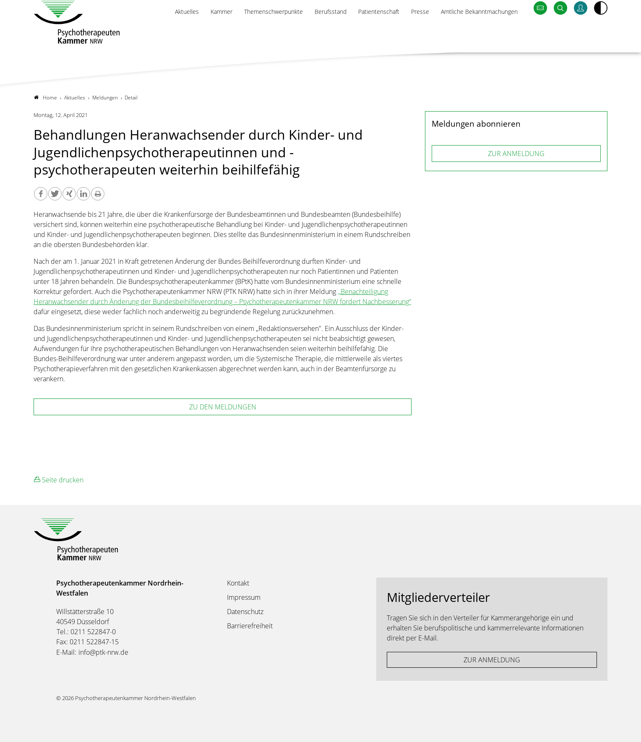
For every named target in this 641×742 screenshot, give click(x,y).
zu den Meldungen (222, 407)
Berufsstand (312, 32)
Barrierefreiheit (250, 626)
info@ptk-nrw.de (103, 652)
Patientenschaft (364, 32)
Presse (409, 32)
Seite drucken (58, 480)
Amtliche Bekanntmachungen (474, 32)
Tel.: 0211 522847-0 (86, 632)
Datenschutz (245, 612)
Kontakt (238, 583)
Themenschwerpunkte (249, 32)
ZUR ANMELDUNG (516, 153)
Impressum (244, 597)
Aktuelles (153, 32)
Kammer (191, 32)
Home (45, 97)
